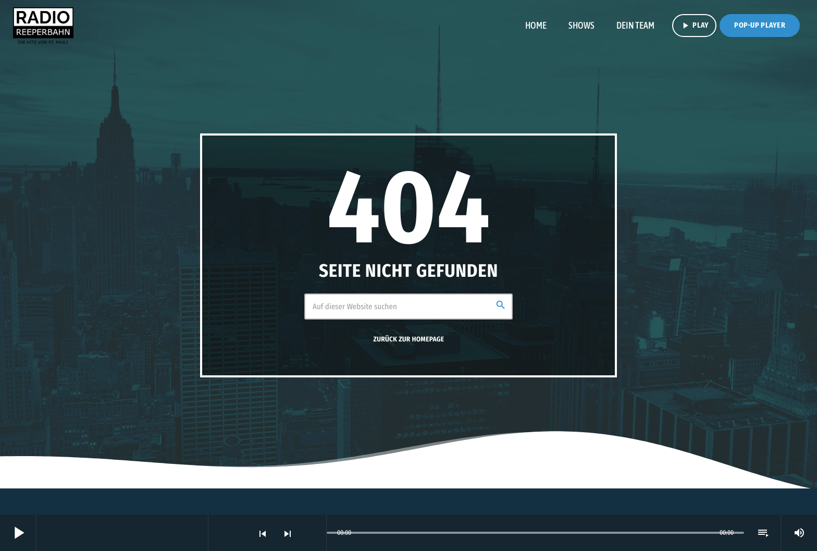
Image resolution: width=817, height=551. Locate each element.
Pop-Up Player (759, 25)
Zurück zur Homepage (409, 339)
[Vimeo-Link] (43, 25)
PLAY (694, 25)
